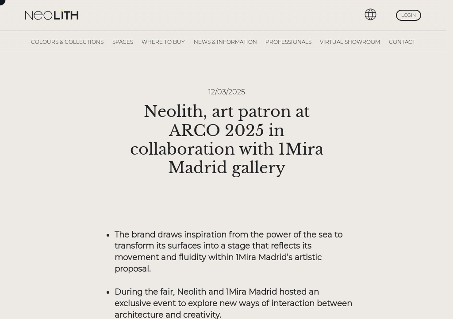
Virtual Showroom (350, 42)
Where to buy (163, 42)
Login (408, 15)
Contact (402, 42)
